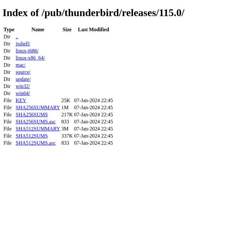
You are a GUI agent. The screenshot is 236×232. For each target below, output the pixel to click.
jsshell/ (22, 43)
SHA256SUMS (31, 114)
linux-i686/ (26, 50)
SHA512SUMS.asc (35, 143)
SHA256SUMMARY (37, 107)
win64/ (22, 93)
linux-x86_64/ (30, 58)
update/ (23, 79)
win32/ (22, 86)
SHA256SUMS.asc (35, 121)
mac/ (20, 65)
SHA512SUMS (31, 136)
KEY (20, 100)
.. (16, 36)
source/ (22, 72)
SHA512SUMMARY (37, 128)
